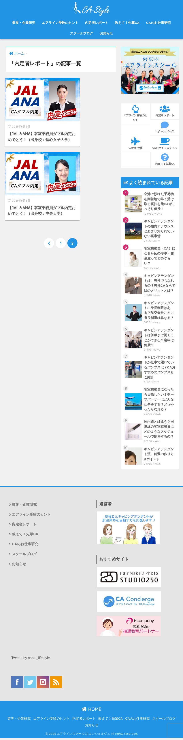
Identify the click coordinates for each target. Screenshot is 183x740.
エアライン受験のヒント (60, 23)
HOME (91, 711)
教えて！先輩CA (127, 23)
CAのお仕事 (136, 143)
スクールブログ (81, 33)
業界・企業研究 (23, 23)
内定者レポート (96, 23)
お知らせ (106, 33)
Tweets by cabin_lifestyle (30, 660)
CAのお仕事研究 (158, 23)
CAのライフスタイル (165, 143)
